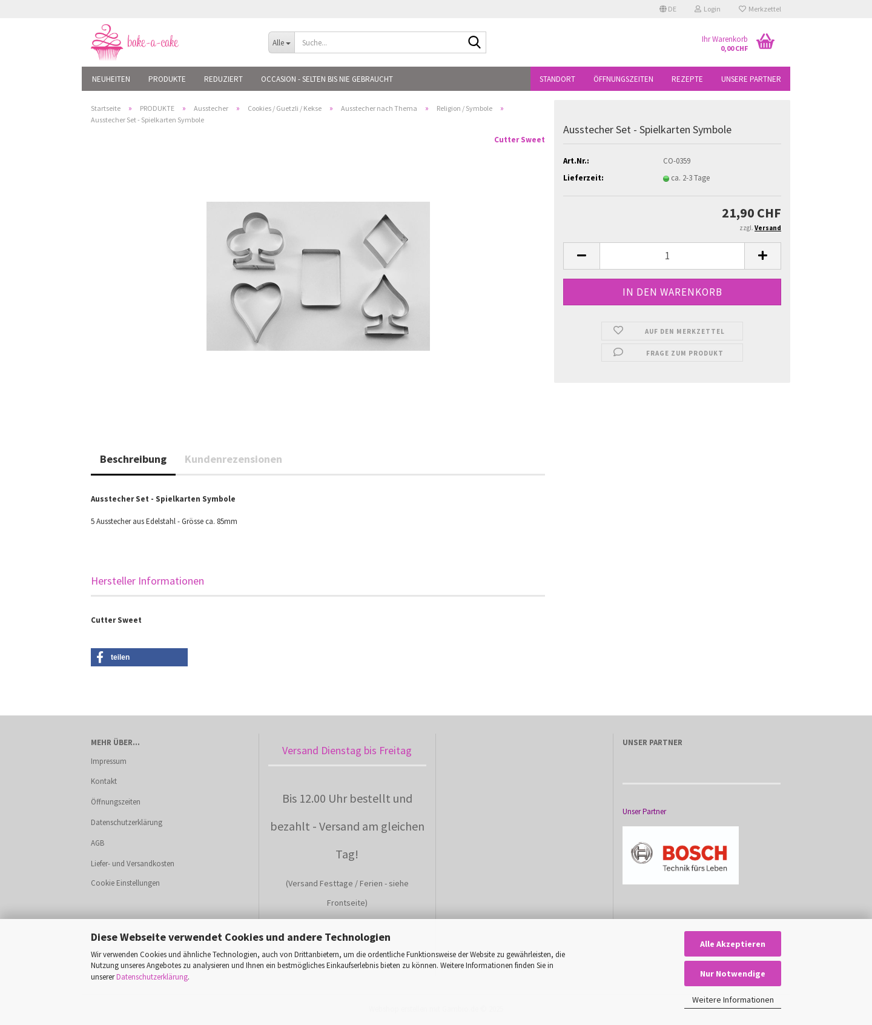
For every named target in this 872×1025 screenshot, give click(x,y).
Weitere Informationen (733, 999)
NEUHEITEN (111, 79)
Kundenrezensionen (233, 459)
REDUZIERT (223, 79)
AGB (97, 843)
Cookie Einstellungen (125, 883)
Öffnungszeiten (623, 79)
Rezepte (687, 79)
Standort (557, 79)
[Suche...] (281, 42)
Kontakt (104, 781)
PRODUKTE (167, 79)
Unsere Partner (751, 79)
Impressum (109, 761)
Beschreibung (133, 459)
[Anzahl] (672, 256)
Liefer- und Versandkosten (132, 863)
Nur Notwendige (732, 973)
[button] (667, 9)
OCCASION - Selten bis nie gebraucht (327, 79)
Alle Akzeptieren (732, 943)
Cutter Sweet (519, 139)
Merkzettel (760, 8)
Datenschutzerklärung (152, 977)
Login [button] (708, 8)
